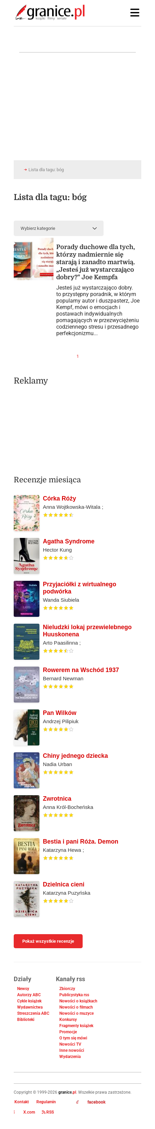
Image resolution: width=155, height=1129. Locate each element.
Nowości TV (70, 1044)
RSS (48, 1112)
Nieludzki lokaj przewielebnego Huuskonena (87, 631)
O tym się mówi (73, 1038)
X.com (24, 1112)
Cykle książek (29, 1001)
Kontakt (21, 1101)
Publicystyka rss (74, 994)
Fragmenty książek (76, 1025)
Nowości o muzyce (76, 1013)
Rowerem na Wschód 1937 (81, 670)
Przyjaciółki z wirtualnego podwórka (79, 588)
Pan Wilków (59, 712)
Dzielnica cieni (63, 884)
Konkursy (68, 1019)
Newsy (23, 988)
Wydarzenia (70, 1056)
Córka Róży (59, 498)
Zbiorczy (67, 988)
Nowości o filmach (76, 1007)
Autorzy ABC (29, 994)
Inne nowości (71, 1050)
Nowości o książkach (78, 1001)
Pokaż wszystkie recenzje (48, 941)
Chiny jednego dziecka (75, 755)
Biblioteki (25, 1019)
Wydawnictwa (30, 1007)
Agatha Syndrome (69, 541)
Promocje (68, 1032)
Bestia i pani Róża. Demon (80, 841)
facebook (91, 1102)
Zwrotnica (57, 798)
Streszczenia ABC (33, 1013)
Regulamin (46, 1101)
